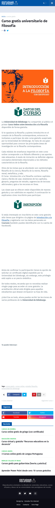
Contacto (26, 505)
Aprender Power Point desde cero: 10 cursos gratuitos (26, 470)
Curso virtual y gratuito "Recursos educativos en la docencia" (25, 442)
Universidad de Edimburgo (11, 389)
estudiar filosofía (31, 386)
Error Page (35, 505)
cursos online (20, 386)
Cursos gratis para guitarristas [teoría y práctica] (24, 463)
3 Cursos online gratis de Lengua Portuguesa (22, 454)
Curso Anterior (7, 401)
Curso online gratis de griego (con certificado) (23, 432)
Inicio (3, 16)
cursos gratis (11, 16)
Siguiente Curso (47, 401)
